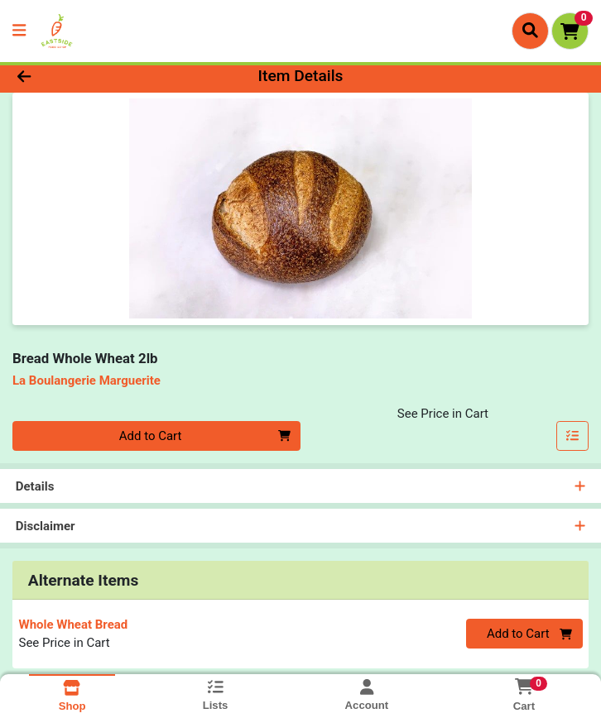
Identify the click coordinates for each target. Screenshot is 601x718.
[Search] (530, 30)
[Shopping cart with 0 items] (570, 31)
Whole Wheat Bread (73, 624)
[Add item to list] (572, 436)
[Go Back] (84, 76)
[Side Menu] (19, 31)
